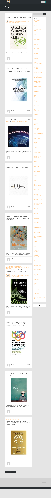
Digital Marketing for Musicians (38, 77)
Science (35, 246)
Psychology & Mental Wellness (37, 227)
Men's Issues (35, 151)
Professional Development (37, 218)
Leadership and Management (37, 137)
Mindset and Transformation (37, 167)
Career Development (36, 49)
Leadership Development (37, 138)
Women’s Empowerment (37, 292)
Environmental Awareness (37, 87)
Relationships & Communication (38, 236)
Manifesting (35, 142)
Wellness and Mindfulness (37, 289)
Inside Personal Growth (10, 2)
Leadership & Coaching (36, 128)
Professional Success (36, 222)
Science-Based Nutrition (37, 250)
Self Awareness (36, 251)
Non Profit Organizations (37, 176)
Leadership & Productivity (37, 134)
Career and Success (36, 48)
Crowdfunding (35, 71)
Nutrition (35, 180)
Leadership (21, 67)
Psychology (23, 273)
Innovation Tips (36, 111)
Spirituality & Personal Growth (37, 269)
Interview (17, 272)
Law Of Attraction (36, 123)
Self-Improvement (36, 255)
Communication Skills (36, 59)
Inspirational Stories (36, 114)
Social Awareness (13, 68)
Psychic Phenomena (36, 223)
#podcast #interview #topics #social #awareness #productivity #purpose (20, 125)
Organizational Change (36, 181)
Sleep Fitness (35, 261)
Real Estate (35, 231)
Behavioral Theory (36, 31)
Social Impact (35, 264)
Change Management (36, 54)
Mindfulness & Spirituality (37, 165)
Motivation (25, 427)
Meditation (24, 67)
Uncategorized (35, 283)
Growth (15, 272)
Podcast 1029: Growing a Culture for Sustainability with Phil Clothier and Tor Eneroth (16, 19)
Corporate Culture (36, 67)
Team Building (35, 275)
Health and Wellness (36, 105)
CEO (9, 427)
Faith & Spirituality (36, 90)
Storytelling (35, 270)
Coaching (12, 67)
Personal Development (16, 273)
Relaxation (35, 237)
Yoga (34, 298)
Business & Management (37, 39)
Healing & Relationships (37, 101)
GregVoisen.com (26, 490)
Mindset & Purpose (36, 166)
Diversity (35, 78)
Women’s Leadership (36, 293)
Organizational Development (9, 273)
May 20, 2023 (7, 174)
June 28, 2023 (8, 75)
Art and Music (35, 25)
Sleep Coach (35, 260)
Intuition (35, 119)
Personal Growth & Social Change (38, 199)
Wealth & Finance (36, 285)
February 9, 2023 (8, 281)
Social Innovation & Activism (37, 265)
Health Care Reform (36, 106)
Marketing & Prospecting (37, 143)
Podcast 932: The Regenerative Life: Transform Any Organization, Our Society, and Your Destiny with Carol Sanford (18, 431)
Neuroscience (35, 175)
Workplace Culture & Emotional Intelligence (39, 297)
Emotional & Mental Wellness (37, 81)
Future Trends (10, 379)
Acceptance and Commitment (37, 20)
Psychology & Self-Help (37, 228)
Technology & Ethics (36, 278)
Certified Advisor (36, 53)
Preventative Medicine (36, 213)
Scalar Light (35, 245)
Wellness (35, 288)
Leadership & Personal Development (38, 133)
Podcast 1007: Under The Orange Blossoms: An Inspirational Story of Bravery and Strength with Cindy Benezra (18, 224)
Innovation (35, 109)
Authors (7, 67)
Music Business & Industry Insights (38, 172)
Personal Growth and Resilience (38, 203)
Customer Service (36, 73)
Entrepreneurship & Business (37, 86)
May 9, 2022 (7, 434)
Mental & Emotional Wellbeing (37, 152)
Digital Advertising (36, 76)
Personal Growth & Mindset (37, 198)
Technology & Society (36, 279)
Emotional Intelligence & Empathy (38, 82)
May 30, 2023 (7, 125)
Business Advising (36, 43)
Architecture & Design (36, 24)
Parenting (35, 186)
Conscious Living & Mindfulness (38, 63)
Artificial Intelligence (36, 26)
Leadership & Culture (36, 129)
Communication (15, 67)
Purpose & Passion (8, 68)
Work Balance (35, 294)
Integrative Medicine (36, 115)
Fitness (35, 95)
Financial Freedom (36, 92)
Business (10, 67)
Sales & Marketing (36, 241)
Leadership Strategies (36, 139)
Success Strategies (36, 274)
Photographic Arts (36, 208)
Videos (34, 284)
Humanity (19, 67)
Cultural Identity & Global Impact (38, 72)
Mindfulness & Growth (36, 162)
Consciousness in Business (37, 64)
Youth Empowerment (36, 299)
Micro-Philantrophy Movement (37, 158)
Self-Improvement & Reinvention (38, 256)
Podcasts (27, 67)
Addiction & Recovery (36, 21)
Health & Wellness (36, 104)
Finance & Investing (36, 91)
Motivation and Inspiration (37, 171)
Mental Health (35, 153)
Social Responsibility (36, 266)
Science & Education (36, 247)
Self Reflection (35, 252)
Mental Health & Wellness (37, 157)
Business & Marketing (36, 40)
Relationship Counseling (37, 232)
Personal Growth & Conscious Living (38, 194)
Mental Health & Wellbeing (37, 156)
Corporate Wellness (36, 68)
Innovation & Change (36, 110)
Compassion (35, 62)
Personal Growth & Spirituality (37, 200)
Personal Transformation (37, 205)
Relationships (35, 233)
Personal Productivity (36, 204)
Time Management (36, 280)
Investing (35, 120)
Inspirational (16, 427)
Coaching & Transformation (37, 57)
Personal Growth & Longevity (37, 195)
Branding (35, 34)
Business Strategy (36, 45)
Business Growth (36, 44)
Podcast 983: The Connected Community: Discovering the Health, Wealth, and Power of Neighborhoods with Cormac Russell (18, 331)
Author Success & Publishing (37, 29)
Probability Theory (36, 214)
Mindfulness (22, 272)
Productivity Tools (36, 217)
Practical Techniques (36, 212)
